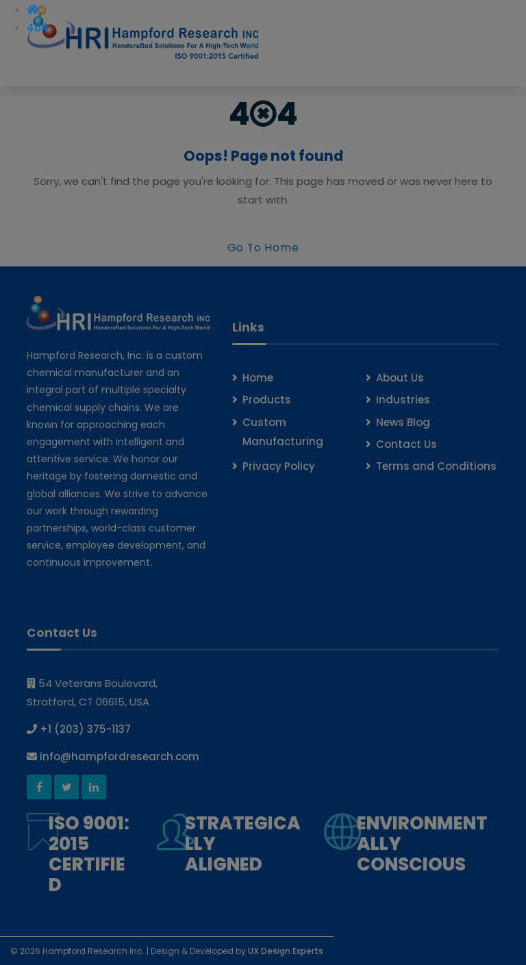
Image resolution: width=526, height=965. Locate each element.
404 (38, 28)
